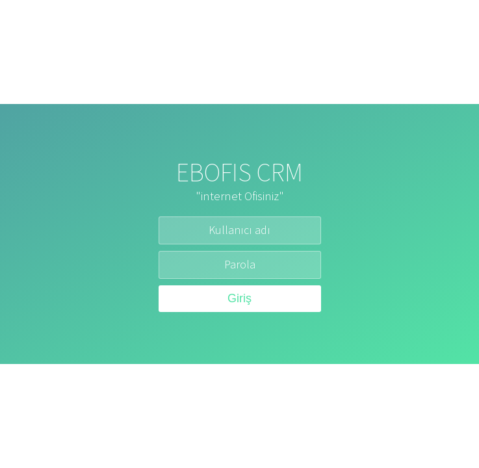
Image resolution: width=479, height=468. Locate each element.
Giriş (239, 298)
